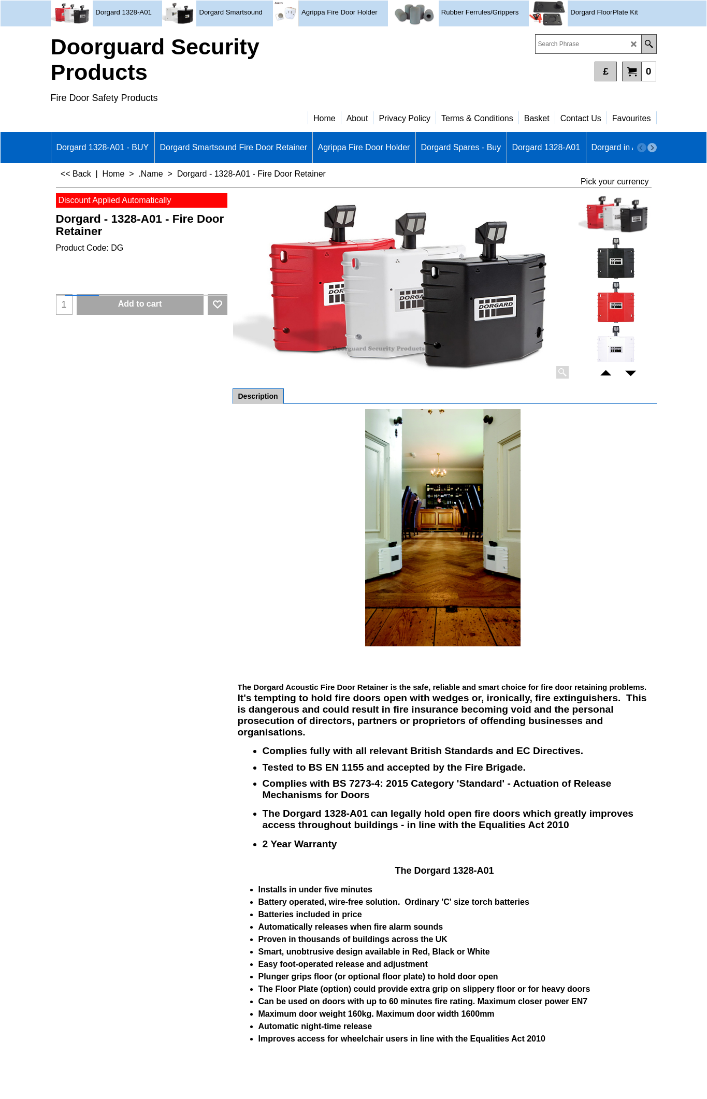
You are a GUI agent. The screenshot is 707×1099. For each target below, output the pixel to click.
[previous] (641, 147)
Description (258, 396)
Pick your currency (615, 181)
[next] (652, 147)
